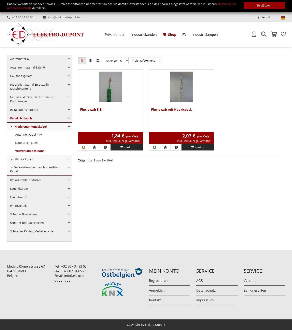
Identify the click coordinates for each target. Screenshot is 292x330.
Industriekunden (144, 34)
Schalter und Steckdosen (27, 223)
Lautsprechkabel (26, 143)
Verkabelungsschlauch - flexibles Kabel (34, 169)
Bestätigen (264, 5)
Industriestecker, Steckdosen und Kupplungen (32, 99)
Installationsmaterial (24, 110)
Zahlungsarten (255, 290)
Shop (172, 34)
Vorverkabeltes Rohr (29, 151)
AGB (199, 280)
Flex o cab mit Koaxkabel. (171, 110)
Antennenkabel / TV (28, 134)
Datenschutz (206, 290)
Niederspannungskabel (30, 127)
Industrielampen (205, 34)
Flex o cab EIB (91, 110)
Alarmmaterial (20, 59)
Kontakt (266, 17)
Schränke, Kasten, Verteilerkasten (32, 231)
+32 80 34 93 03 (22, 17)
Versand (250, 280)
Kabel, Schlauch (21, 118)
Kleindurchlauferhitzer (25, 180)
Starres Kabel (23, 159)
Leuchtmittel (18, 197)
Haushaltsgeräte (21, 76)
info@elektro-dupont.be (64, 17)
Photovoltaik (18, 206)
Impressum (205, 300)
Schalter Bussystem (23, 214)
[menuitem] (115, 34)
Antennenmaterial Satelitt (27, 67)
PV (184, 34)
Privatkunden (115, 34)
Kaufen (126, 147)
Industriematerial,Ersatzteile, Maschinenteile (29, 86)
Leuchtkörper (19, 189)
